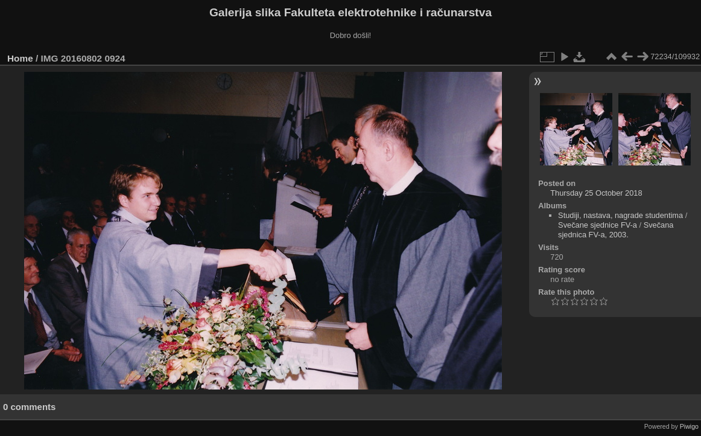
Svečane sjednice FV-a (597, 224)
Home (20, 58)
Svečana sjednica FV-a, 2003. (615, 229)
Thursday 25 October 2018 (596, 192)
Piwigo (689, 426)
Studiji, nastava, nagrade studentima (620, 215)
